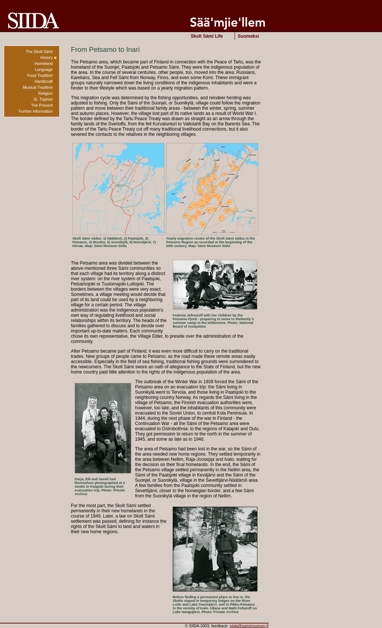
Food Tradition (40, 75)
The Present (42, 105)
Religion (45, 93)
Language (44, 69)
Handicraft (44, 81)
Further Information (36, 111)
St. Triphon (43, 99)
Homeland (44, 63)
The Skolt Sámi (39, 51)
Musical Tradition (38, 87)
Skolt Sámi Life (207, 36)
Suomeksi (248, 36)
